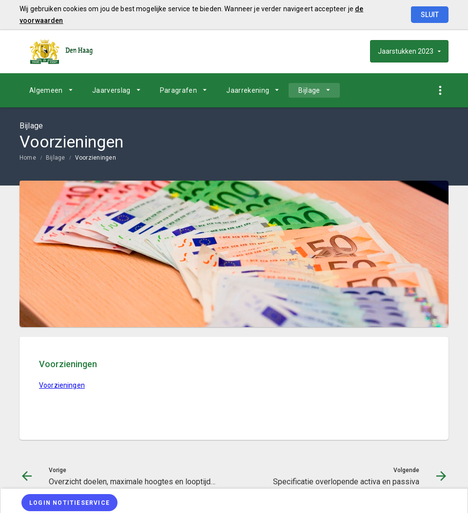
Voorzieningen (95, 157)
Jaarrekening (247, 90)
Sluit (430, 15)
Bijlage (309, 90)
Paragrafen (178, 90)
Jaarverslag (111, 90)
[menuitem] (51, 90)
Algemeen (46, 90)
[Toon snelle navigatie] (439, 90)
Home (28, 157)
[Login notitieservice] (69, 503)
